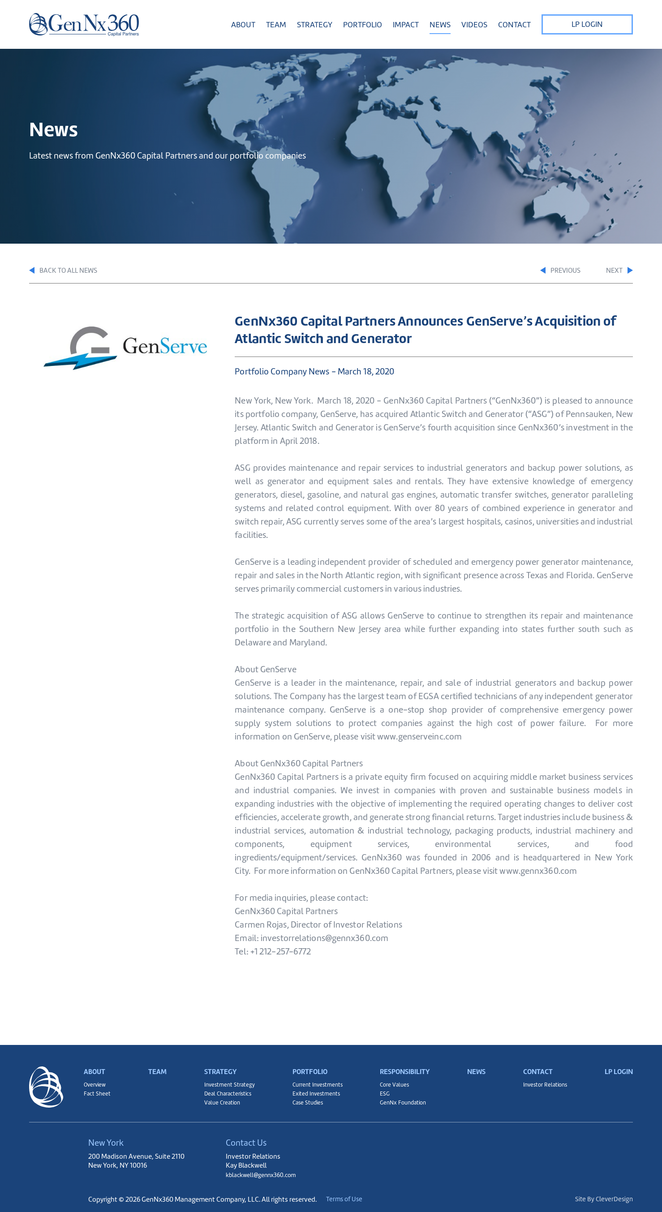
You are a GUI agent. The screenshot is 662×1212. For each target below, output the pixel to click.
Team (276, 24)
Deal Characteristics (225, 1090)
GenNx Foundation (399, 1101)
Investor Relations (543, 1079)
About (96, 1059)
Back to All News (68, 271)
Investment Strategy (226, 1079)
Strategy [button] (314, 24)
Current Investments (313, 1079)
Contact (536, 1059)
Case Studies (302, 1101)
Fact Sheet (98, 1090)
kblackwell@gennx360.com (266, 1174)
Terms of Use (357, 1199)
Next (618, 271)
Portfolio (306, 1059)
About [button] (243, 24)
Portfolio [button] (362, 24)
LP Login (587, 24)
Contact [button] (514, 24)
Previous (540, 271)
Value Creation (218, 1101)
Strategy (217, 1059)
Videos (474, 24)
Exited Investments (311, 1090)
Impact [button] (406, 24)
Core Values (389, 1079)
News (440, 24)
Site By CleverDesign (603, 1199)
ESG (379, 1090)
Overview (96, 1079)
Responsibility (402, 1059)
